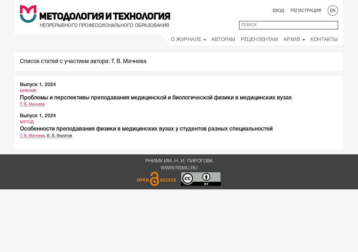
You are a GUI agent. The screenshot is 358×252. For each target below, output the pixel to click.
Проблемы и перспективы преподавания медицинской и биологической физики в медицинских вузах (156, 98)
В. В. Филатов (59, 136)
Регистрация (306, 11)
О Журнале (188, 39)
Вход (278, 11)
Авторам (224, 39)
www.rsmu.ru (179, 168)
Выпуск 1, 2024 (38, 85)
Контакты (324, 39)
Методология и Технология (104, 17)
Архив (295, 39)
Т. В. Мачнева (32, 104)
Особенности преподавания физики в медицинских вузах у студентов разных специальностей (146, 129)
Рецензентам (259, 39)
